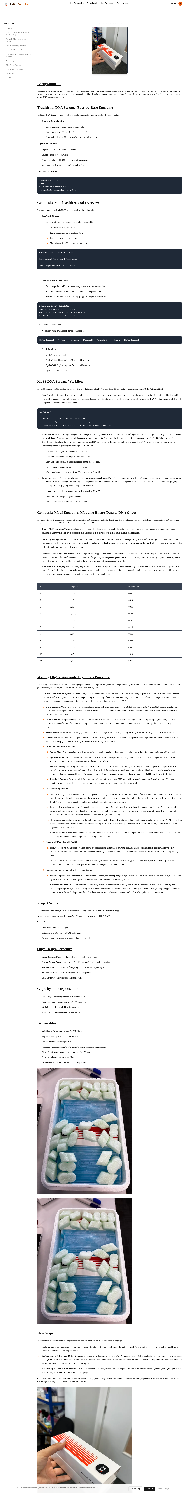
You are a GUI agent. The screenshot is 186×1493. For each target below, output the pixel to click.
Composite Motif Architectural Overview (16, 40)
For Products (107, 3)
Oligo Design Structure (13, 65)
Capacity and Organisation (14, 69)
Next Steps (9, 78)
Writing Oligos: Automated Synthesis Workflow (18, 55)
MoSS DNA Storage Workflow (16, 46)
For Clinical (92, 3)
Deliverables (10, 74)
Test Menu (122, 3)
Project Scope (10, 61)
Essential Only (135, 1489)
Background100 (11, 28)
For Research (77, 3)
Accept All (149, 1489)
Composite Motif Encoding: (15, 50)
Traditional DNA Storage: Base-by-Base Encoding (17, 34)
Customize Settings (162, 1489)
